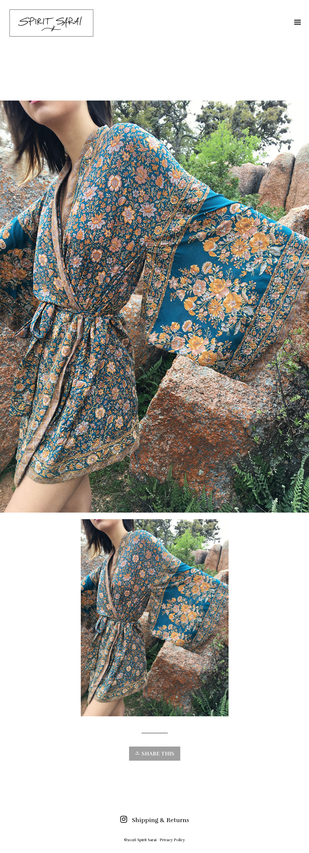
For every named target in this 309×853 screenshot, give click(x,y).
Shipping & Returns (160, 820)
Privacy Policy (172, 840)
